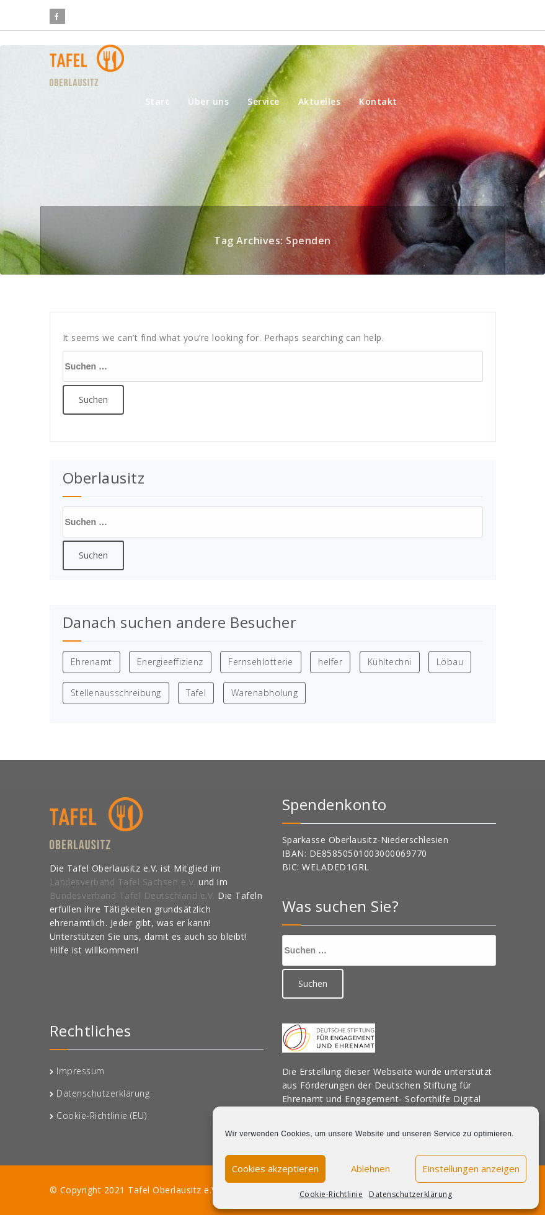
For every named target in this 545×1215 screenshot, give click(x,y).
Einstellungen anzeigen (471, 1168)
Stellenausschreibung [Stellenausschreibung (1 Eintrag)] (116, 693)
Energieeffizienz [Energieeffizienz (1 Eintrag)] (170, 662)
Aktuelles (319, 101)
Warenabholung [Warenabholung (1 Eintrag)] (264, 693)
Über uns (208, 101)
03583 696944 (456, 13)
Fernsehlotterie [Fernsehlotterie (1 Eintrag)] (260, 662)
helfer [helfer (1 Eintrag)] (330, 662)
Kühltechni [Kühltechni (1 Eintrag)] (390, 662)
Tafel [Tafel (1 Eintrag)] (196, 693)
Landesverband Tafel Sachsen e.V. (124, 882)
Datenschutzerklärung (410, 1194)
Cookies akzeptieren (275, 1168)
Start (157, 101)
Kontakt (378, 101)
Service (263, 101)
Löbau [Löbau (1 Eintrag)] (450, 662)
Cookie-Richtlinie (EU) (101, 1115)
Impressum (80, 1071)
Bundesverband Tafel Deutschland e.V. (134, 895)
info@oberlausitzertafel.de (349, 13)
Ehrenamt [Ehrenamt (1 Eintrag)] (91, 662)
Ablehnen (370, 1168)
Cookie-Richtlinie (331, 1194)
